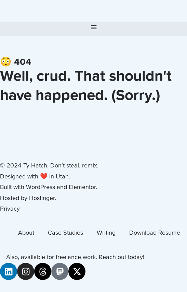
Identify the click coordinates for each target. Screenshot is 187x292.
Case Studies (65, 233)
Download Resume (154, 233)
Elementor (82, 187)
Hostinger (42, 198)
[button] (93, 29)
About (26, 233)
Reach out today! (121, 257)
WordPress (40, 187)
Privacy (10, 209)
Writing (106, 233)
